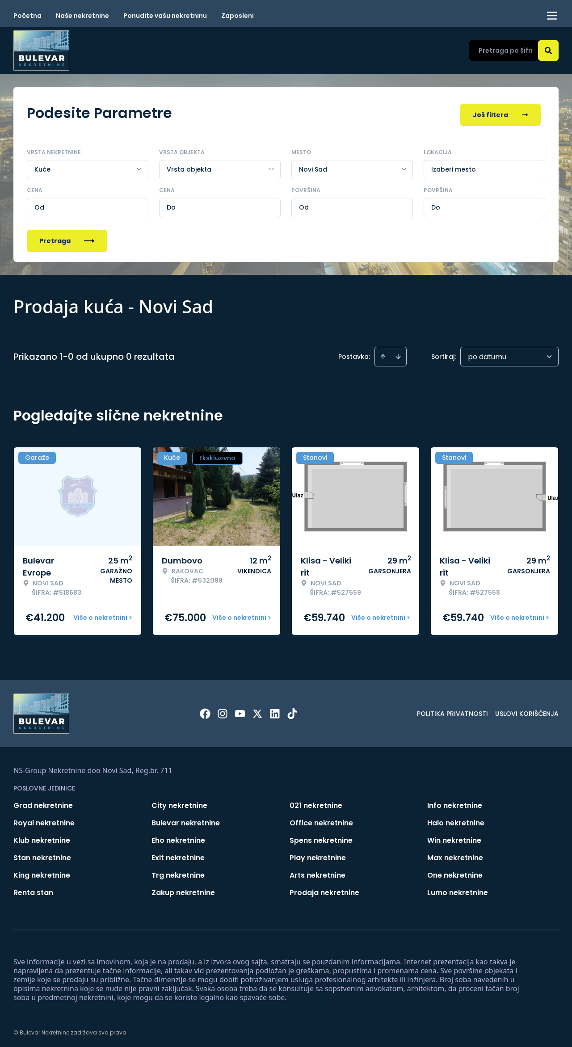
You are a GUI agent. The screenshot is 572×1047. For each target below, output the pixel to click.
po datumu (487, 354)
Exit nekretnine (178, 854)
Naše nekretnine (82, 15)
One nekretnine (455, 872)
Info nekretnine (454, 802)
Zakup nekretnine (183, 889)
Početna (27, 15)
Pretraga (67, 237)
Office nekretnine (321, 820)
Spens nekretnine (321, 837)
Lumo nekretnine (457, 889)
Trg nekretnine (178, 872)
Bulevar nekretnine (185, 820)
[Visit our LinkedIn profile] (274, 710)
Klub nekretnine (41, 837)
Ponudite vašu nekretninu (165, 15)
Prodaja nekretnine (324, 889)
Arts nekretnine (317, 872)
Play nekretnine (318, 854)
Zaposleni (237, 15)
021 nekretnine (316, 802)
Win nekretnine (454, 837)
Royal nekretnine (44, 820)
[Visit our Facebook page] (205, 710)
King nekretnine (41, 872)
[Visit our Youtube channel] (240, 710)
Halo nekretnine (455, 820)
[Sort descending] (398, 353)
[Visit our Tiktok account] (292, 710)
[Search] (548, 50)
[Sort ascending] (383, 353)
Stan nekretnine (42, 854)
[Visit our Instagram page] (222, 710)
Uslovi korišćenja (527, 710)
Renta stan (33, 889)
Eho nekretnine (178, 837)
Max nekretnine (455, 854)
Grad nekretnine (43, 802)
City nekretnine (179, 802)
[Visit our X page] (257, 710)
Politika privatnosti (452, 710)
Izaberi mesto (453, 166)
